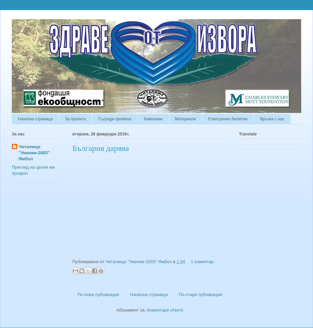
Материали (185, 119)
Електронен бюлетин (228, 119)
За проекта (75, 119)
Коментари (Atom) (165, 310)
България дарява (100, 148)
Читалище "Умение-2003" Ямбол (34, 152)
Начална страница (35, 119)
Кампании (153, 119)
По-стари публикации (200, 294)
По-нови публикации (98, 294)
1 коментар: (203, 261)
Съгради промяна (115, 119)
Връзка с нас (272, 119)
